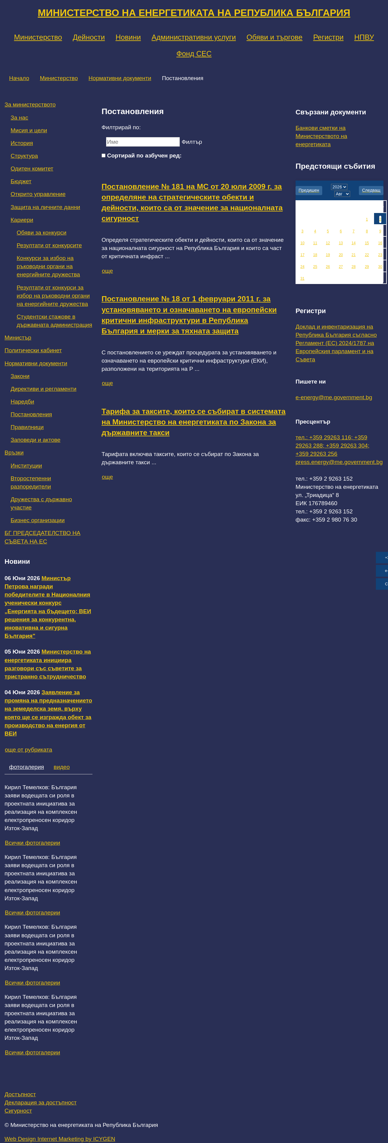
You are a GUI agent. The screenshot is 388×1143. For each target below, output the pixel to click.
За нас (19, 117)
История (22, 143)
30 (380, 267)
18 (315, 255)
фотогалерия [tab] (26, 767)
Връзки (14, 452)
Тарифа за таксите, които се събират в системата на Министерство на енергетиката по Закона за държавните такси (194, 422)
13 (341, 243)
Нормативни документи (120, 78)
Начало (19, 78)
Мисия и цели (29, 130)
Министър (18, 337)
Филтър (192, 142)
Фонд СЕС (194, 53)
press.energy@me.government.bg (339, 462)
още (107, 271)
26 (328, 267)
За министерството (30, 104)
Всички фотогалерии (32, 843)
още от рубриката (28, 749)
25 (315, 267)
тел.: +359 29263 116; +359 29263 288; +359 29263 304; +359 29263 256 (333, 445)
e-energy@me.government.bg (334, 397)
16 (380, 243)
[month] (342, 194)
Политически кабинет (33, 350)
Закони (20, 376)
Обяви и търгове (274, 37)
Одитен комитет (32, 168)
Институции (26, 465)
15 (367, 243)
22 (367, 255)
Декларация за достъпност (41, 1102)
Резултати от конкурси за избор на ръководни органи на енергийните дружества (53, 295)
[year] (339, 187)
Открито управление (38, 194)
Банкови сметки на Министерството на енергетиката (321, 136)
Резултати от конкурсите (49, 245)
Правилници (27, 427)
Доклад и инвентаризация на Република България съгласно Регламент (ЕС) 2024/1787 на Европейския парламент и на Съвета (336, 343)
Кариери (22, 220)
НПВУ (364, 37)
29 (367, 267)
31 (302, 278)
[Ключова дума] (143, 142)
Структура (24, 156)
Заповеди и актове (35, 440)
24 (302, 267)
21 (354, 255)
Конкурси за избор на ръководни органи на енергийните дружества (48, 266)
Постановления (31, 414)
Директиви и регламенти (43, 389)
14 (354, 243)
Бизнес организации (38, 520)
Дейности (89, 37)
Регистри (328, 37)
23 (380, 255)
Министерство (38, 37)
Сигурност (18, 1110)
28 (354, 267)
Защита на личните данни (45, 207)
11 (315, 243)
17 (302, 255)
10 (302, 243)
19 (328, 255)
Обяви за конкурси (41, 232)
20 (341, 255)
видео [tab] (62, 767)
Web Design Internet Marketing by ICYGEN (60, 1139)
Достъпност (20, 1094)
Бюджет (21, 181)
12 (328, 243)
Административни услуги (194, 37)
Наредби (22, 401)
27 (341, 267)
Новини (128, 37)
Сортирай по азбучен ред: (144, 155)
